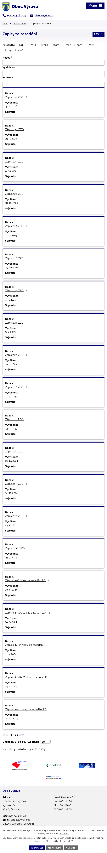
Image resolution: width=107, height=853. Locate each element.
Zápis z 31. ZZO (16, 97)
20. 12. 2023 (11, 718)
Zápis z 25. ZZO (17, 290)
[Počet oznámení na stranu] (46, 742)
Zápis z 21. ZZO (16, 419)
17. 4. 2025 (11, 396)
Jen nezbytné (54, 848)
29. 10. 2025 (11, 267)
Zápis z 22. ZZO (16, 387)
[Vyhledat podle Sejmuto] (53, 84)
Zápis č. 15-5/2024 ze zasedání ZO (28, 612)
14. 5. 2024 (11, 621)
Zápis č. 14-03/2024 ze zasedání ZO (29, 644)
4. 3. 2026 (10, 170)
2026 (20, 50)
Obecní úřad (19, 23)
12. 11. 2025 (11, 235)
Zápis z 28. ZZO (17, 193)
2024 (91, 45)
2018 (22, 45)
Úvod (5, 23)
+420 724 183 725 (16, 15)
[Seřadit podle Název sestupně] (11, 57)
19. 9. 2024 (11, 557)
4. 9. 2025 (10, 299)
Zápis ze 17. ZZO (17, 548)
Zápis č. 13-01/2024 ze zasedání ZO (28, 677)
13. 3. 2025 (11, 428)
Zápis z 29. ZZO (17, 161)
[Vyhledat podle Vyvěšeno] (53, 74)
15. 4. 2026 (11, 106)
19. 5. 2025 (11, 364)
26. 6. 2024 (11, 589)
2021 (56, 45)
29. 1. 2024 (11, 686)
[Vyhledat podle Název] (53, 63)
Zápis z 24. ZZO (17, 322)
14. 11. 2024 (11, 492)
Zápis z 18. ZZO (17, 516)
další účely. (64, 833)
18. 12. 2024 (11, 460)
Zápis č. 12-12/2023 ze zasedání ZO (28, 709)
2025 (9, 50)
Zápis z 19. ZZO (17, 483)
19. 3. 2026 (11, 138)
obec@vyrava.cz (44, 15)
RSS (98, 34)
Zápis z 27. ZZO (16, 226)
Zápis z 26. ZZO (17, 258)
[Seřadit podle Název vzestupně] (11, 56)
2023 (79, 45)
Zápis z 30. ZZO (17, 129)
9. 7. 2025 (10, 331)
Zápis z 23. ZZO (17, 354)
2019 (33, 45)
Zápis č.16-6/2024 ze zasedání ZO (28, 580)
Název (6, 57)
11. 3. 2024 (11, 654)
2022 (68, 45)
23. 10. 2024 (11, 525)
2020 (45, 45)
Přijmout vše (37, 848)
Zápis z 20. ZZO (17, 451)
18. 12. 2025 (11, 203)
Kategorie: (9, 44)
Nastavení (71, 848)
